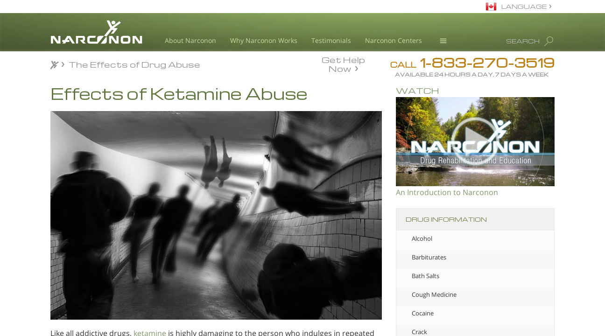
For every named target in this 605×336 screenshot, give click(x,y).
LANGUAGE (524, 6)
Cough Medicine (434, 294)
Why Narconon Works (263, 40)
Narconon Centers (393, 40)
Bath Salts (425, 276)
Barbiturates (429, 257)
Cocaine (423, 313)
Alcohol (422, 238)
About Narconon (190, 40)
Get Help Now (343, 63)
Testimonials (331, 40)
